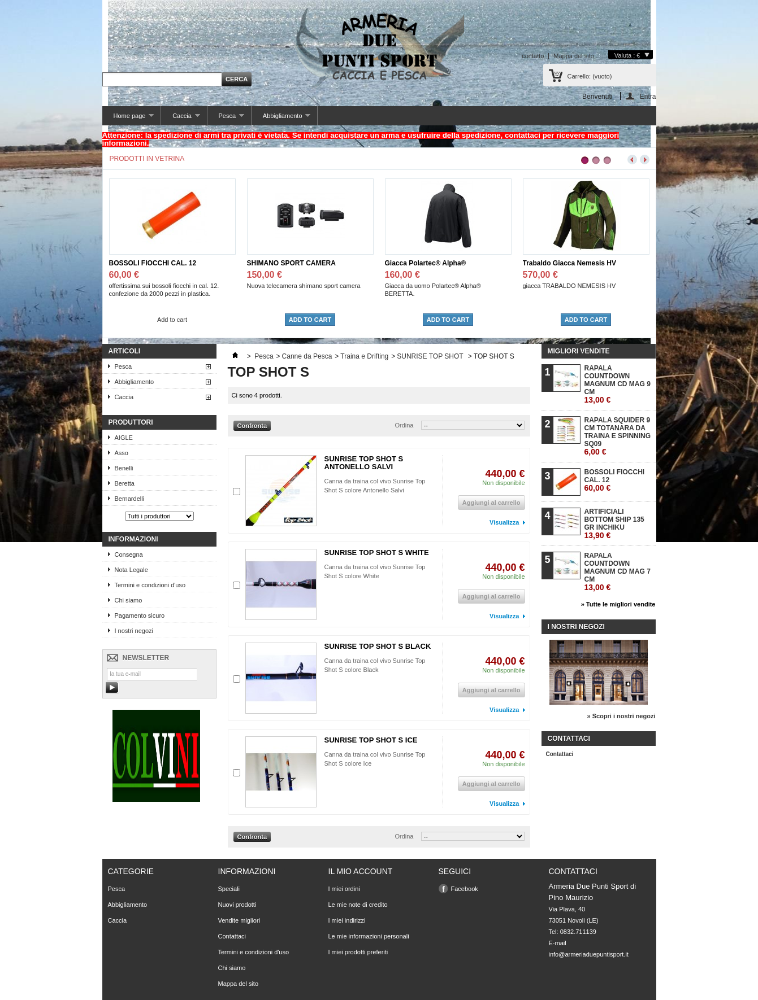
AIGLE (124, 437)
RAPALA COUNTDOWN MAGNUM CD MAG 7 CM (617, 572)
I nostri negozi (134, 630)
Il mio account (360, 871)
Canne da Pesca (307, 356)
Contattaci (560, 754)
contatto (533, 56)
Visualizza (504, 522)
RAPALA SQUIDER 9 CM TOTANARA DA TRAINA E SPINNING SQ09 (617, 436)
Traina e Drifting (364, 356)
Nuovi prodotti (237, 904)
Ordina (404, 425)
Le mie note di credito (358, 904)
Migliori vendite (579, 351)
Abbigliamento (281, 118)
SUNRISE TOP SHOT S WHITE (376, 552)
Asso (121, 452)
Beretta (125, 483)
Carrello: (590, 76)
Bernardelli (130, 498)
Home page (128, 118)
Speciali (229, 888)
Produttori (131, 422)
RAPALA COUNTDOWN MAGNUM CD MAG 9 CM (617, 384)
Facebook (464, 888)
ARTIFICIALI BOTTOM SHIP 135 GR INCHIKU (614, 524)
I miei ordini (344, 888)
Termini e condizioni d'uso (150, 585)
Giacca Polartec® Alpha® (425, 263)
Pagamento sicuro (140, 615)
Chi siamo (128, 600)
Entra (648, 96)
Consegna (129, 554)
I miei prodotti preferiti (358, 952)
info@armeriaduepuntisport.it (589, 954)
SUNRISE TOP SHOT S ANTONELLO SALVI (364, 463)
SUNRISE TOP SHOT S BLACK (377, 646)
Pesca (225, 118)
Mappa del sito (573, 56)
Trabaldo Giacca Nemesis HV (569, 263)
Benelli (124, 468)
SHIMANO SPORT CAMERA (291, 263)
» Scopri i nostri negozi (621, 716)
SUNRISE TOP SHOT (431, 356)
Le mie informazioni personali (368, 936)
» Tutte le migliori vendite (618, 604)
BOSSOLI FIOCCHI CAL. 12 (153, 263)
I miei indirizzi (347, 920)
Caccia (180, 118)
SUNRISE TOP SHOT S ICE (371, 740)
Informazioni (133, 539)
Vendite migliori (239, 920)
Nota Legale (131, 569)
